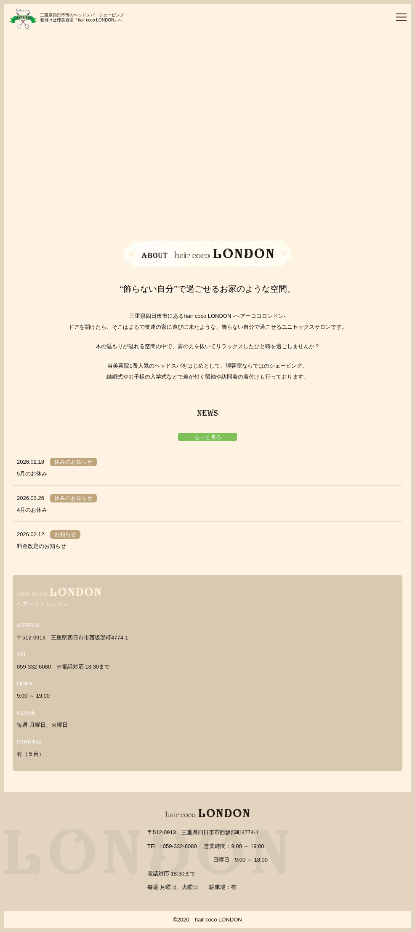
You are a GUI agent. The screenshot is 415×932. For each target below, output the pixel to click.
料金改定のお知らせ (41, 546)
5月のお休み (32, 473)
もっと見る (207, 437)
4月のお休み (32, 510)
